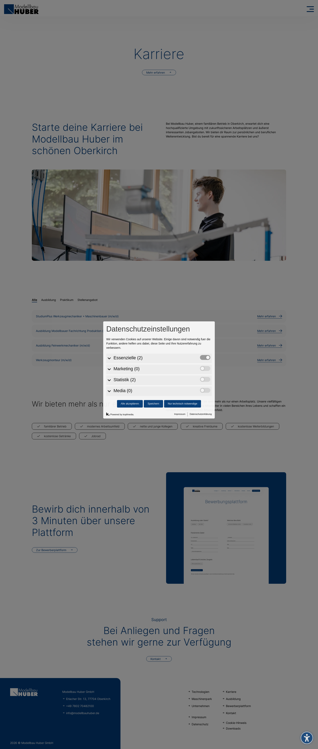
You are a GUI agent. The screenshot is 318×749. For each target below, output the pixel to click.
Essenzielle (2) (128, 318)
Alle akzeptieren (130, 364)
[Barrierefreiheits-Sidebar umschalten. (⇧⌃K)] (307, 738)
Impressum (179, 375)
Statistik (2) (125, 340)
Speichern (153, 364)
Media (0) (123, 351)
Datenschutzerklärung (201, 375)
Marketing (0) (127, 329)
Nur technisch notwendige (182, 364)
